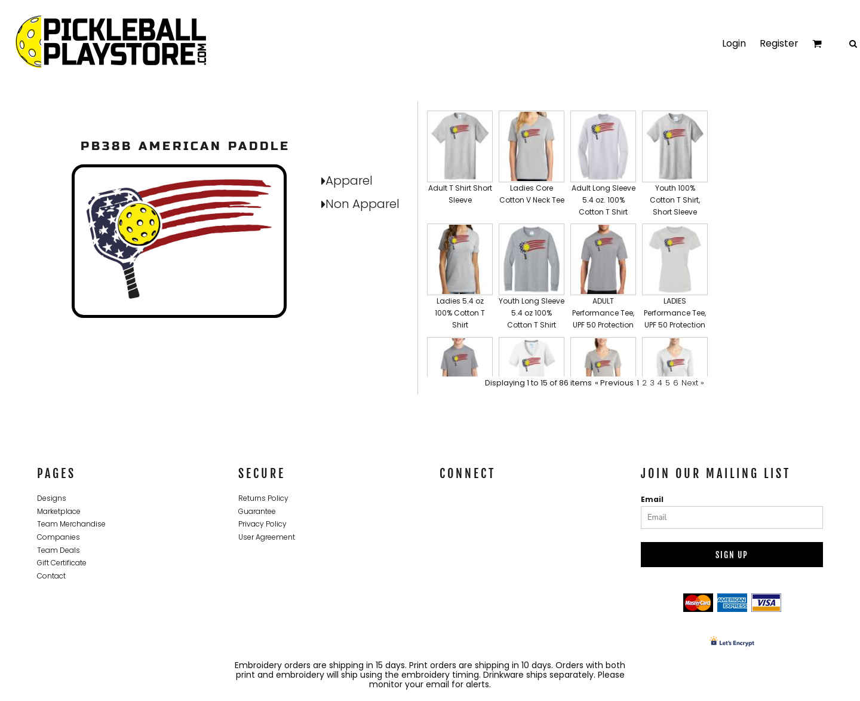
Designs (51, 498)
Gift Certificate (62, 563)
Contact (51, 576)
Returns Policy (263, 498)
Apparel (349, 180)
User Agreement (266, 537)
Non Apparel (362, 203)
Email (652, 499)
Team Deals (58, 550)
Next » (692, 382)
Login (734, 43)
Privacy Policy (262, 524)
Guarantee (257, 511)
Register (779, 43)
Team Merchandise (71, 524)
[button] (460, 164)
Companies (58, 537)
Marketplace (59, 511)
